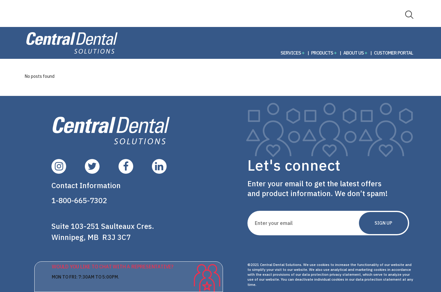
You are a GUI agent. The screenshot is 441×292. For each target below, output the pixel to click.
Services (291, 53)
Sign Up (383, 223)
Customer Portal (393, 53)
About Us (353, 53)
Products (322, 53)
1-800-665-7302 (79, 200)
